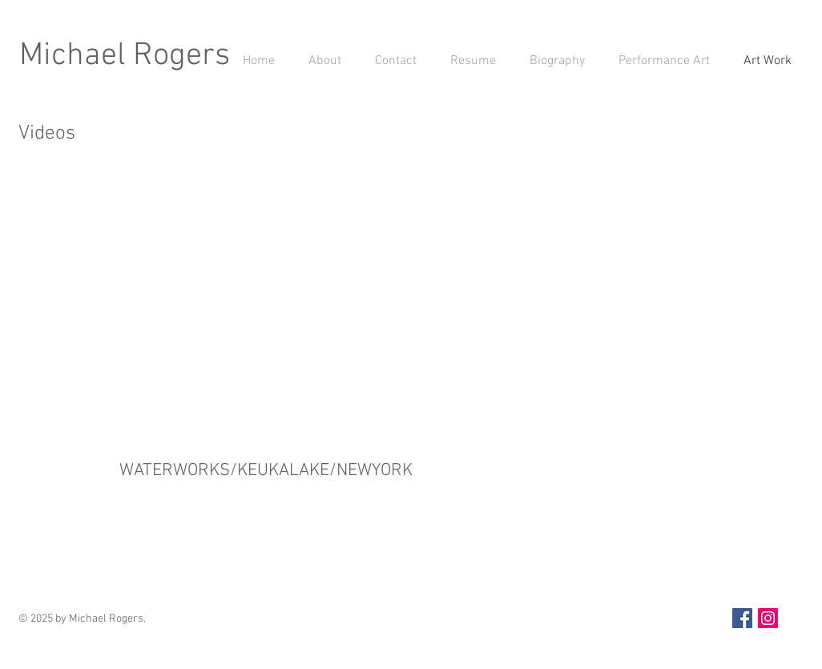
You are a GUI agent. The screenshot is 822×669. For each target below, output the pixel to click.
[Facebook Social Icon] (742, 618)
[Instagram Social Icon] (768, 618)
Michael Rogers (124, 56)
